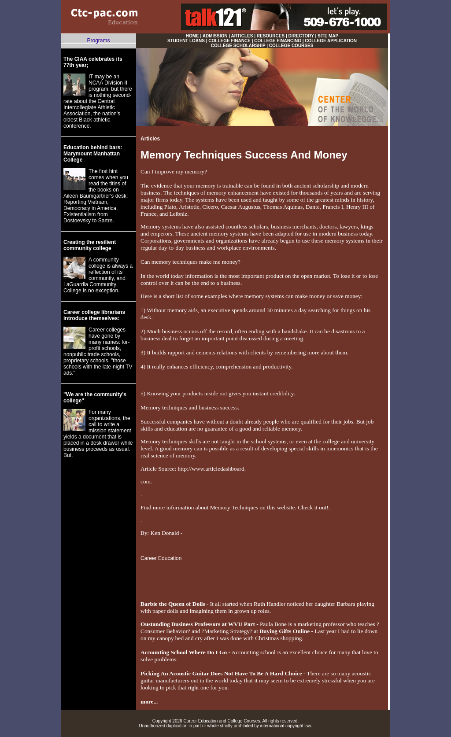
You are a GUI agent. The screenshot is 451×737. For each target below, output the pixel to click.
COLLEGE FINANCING (277, 40)
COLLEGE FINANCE (229, 40)
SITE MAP (328, 35)
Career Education (160, 558)
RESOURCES (271, 35)
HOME (192, 35)
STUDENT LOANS (186, 40)
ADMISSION (215, 35)
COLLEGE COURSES (291, 45)
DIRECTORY (301, 35)
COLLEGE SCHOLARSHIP (238, 45)
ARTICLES (242, 35)
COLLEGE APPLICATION (331, 40)
